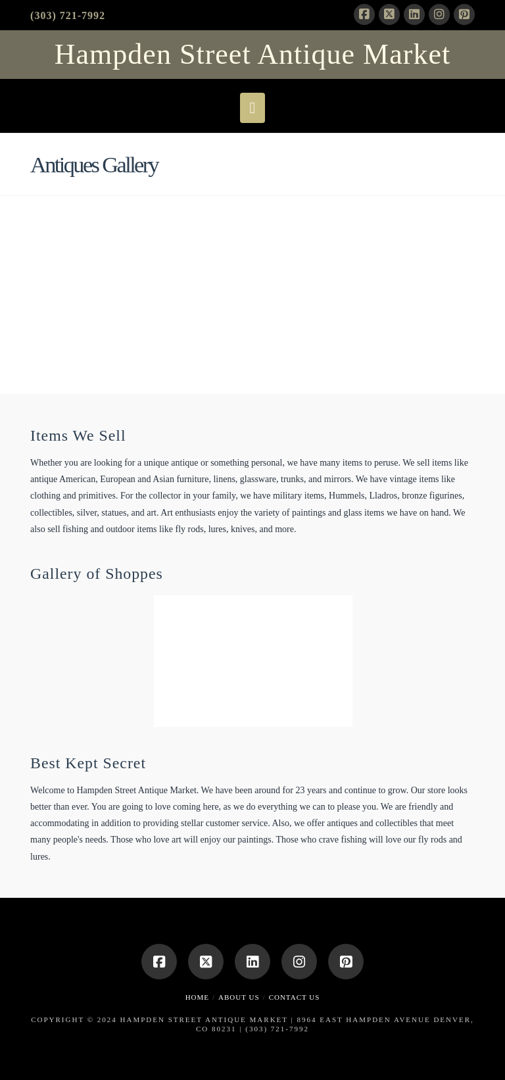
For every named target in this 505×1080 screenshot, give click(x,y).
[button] (253, 108)
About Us (239, 997)
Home (197, 997)
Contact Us (294, 997)
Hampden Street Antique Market (252, 54)
